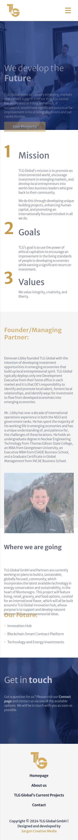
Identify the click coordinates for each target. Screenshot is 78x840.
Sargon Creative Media (39, 831)
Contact (39, 805)
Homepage (39, 775)
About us (39, 785)
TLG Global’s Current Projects (39, 795)
